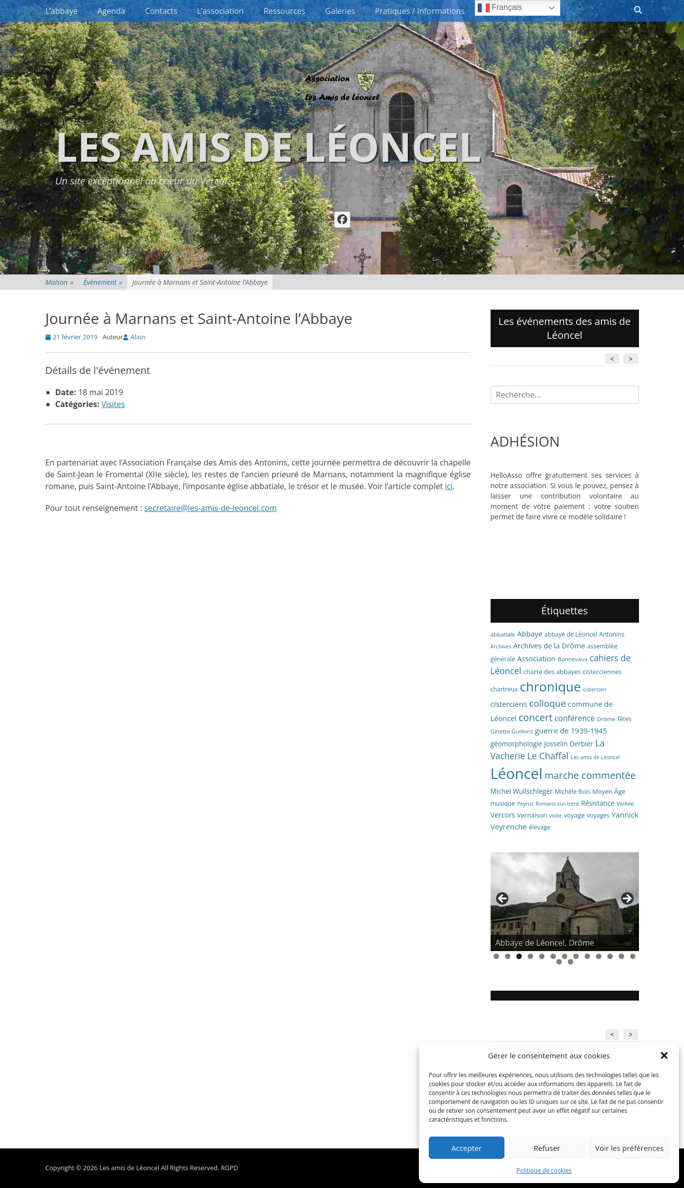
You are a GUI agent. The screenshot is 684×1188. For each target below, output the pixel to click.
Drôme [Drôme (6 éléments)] (606, 719)
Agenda (111, 10)
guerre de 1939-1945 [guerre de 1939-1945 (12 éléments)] (571, 730)
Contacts (161, 10)
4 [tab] (530, 956)
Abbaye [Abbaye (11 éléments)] (530, 634)
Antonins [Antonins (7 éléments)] (612, 634)
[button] (664, 1055)
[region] (565, 901)
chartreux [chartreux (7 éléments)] (504, 689)
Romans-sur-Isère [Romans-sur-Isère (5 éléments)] (557, 803)
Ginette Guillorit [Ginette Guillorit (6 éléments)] (512, 731)
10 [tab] (598, 956)
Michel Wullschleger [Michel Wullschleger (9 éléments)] (522, 791)
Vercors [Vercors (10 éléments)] (503, 815)
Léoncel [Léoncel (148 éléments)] (517, 773)
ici (449, 486)
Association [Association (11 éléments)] (536, 658)
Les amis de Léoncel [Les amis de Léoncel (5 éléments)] (595, 757)
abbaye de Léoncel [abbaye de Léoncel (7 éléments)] (571, 634)
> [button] (626, 899)
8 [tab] (576, 956)
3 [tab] (519, 956)
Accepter (467, 1148)
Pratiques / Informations (420, 10)
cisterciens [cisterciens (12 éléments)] (509, 704)
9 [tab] (587, 956)
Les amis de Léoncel (268, 146)
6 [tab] (553, 956)
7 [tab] (564, 956)
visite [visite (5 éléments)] (555, 815)
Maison (60, 282)
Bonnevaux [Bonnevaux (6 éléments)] (572, 659)
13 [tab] (633, 956)
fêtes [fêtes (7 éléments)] (625, 719)
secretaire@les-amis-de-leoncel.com (210, 508)
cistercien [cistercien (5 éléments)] (594, 689)
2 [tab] (507, 956)
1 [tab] (496, 956)
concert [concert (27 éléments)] (535, 717)
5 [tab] (542, 956)
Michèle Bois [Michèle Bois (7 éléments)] (573, 791)
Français (500, 8)
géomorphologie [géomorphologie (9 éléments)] (517, 743)
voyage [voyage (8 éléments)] (574, 815)
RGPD (229, 1167)
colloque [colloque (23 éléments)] (547, 703)
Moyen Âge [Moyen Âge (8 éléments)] (609, 791)
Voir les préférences (629, 1148)
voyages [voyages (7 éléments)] (598, 815)
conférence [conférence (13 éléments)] (574, 718)
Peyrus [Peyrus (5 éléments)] (525, 803)
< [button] (503, 899)
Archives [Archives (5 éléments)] (501, 646)
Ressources (284, 10)
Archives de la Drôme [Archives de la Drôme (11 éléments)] (549, 645)
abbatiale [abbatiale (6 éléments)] (503, 634)
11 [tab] (610, 956)
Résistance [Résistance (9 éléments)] (597, 803)
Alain (138, 336)
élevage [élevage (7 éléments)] (539, 827)
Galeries (340, 10)
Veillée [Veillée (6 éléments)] (625, 803)
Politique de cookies (544, 1170)
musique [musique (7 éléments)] (503, 803)
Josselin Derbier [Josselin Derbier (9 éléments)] (568, 743)
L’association (220, 10)
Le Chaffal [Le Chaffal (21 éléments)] (548, 756)
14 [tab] (559, 961)
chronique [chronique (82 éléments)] (550, 686)
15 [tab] (570, 961)
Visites (113, 404)
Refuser (547, 1148)
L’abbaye (62, 10)
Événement (102, 282)
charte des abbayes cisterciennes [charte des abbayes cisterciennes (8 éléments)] (572, 671)
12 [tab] (621, 956)
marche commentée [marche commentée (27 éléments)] (590, 775)
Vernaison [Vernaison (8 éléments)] (532, 815)
